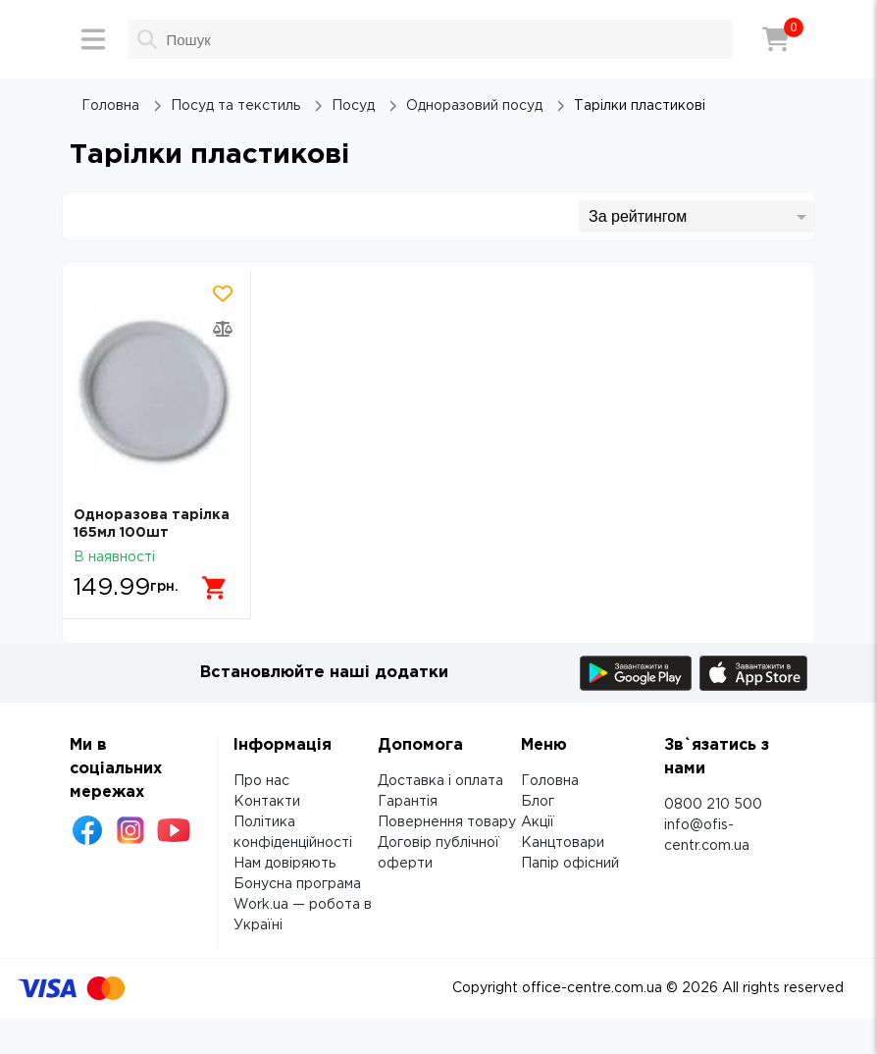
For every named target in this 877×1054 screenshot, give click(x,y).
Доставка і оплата (440, 778)
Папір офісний (570, 861)
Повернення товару (447, 819)
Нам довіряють (284, 861)
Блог (537, 799)
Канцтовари (562, 840)
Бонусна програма (297, 881)
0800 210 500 (713, 802)
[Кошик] (776, 39)
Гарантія (408, 799)
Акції (537, 819)
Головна (550, 778)
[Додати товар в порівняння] (222, 328)
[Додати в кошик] (210, 580)
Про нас (261, 778)
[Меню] (93, 39)
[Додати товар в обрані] (222, 293)
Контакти (266, 799)
